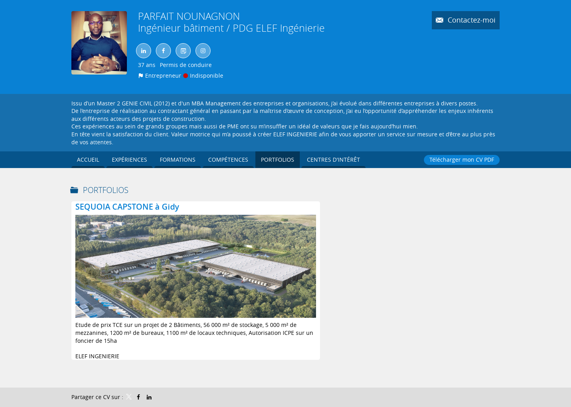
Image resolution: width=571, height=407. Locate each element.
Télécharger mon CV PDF (461, 159)
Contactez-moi (471, 20)
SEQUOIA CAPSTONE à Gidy (127, 206)
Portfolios (105, 190)
